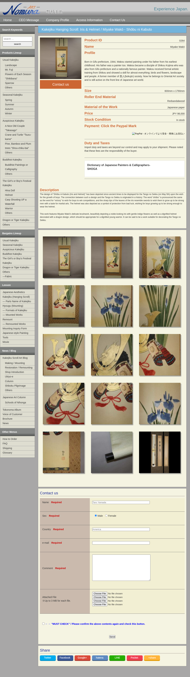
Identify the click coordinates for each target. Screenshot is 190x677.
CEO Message (29, 20)
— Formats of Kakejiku (15, 310)
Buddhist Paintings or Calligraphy (16, 167)
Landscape (11, 65)
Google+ (83, 662)
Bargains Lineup (11, 233)
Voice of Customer (12, 414)
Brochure (7, 418)
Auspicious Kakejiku (13, 120)
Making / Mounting (15, 363)
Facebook (65, 662)
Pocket (135, 662)
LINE (117, 662)
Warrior (9, 208)
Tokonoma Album (12, 409)
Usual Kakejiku (11, 59)
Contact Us (117, 20)
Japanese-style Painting (15, 333)
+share (152, 662)
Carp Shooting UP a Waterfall (15, 201)
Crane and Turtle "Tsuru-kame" (18, 136)
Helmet (9, 195)
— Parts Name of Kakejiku (17, 301)
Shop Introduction (14, 372)
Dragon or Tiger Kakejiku (16, 220)
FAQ (5, 443)
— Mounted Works (13, 314)
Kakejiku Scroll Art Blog (15, 357)
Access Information (89, 20)
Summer (9, 104)
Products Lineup (11, 52)
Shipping (7, 448)
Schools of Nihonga (15, 402)
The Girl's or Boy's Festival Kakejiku (17, 183)
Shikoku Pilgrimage (15, 385)
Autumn (9, 109)
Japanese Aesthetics (14, 292)
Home (7, 20)
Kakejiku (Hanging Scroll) (16, 296)
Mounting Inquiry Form (15, 328)
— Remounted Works (14, 324)
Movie (6, 342)
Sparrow (9, 83)
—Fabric (7, 276)
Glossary (7, 452)
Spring (8, 100)
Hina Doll (10, 190)
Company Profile (57, 20)
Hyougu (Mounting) (13, 305)
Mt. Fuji (9, 69)
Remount (7, 319)
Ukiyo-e (9, 376)
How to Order (10, 439)
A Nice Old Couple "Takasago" (15, 128)
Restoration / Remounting (18, 367)
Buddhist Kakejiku (12, 159)
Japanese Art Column (14, 397)
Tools (5, 337)
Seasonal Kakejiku (12, 94)
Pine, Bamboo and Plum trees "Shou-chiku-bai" (18, 145)
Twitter (48, 662)
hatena (100, 662)
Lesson (6, 285)
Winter (8, 113)
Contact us (60, 84)
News (6, 423)
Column (9, 381)
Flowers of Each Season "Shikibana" (18, 76)
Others (8, 87)
